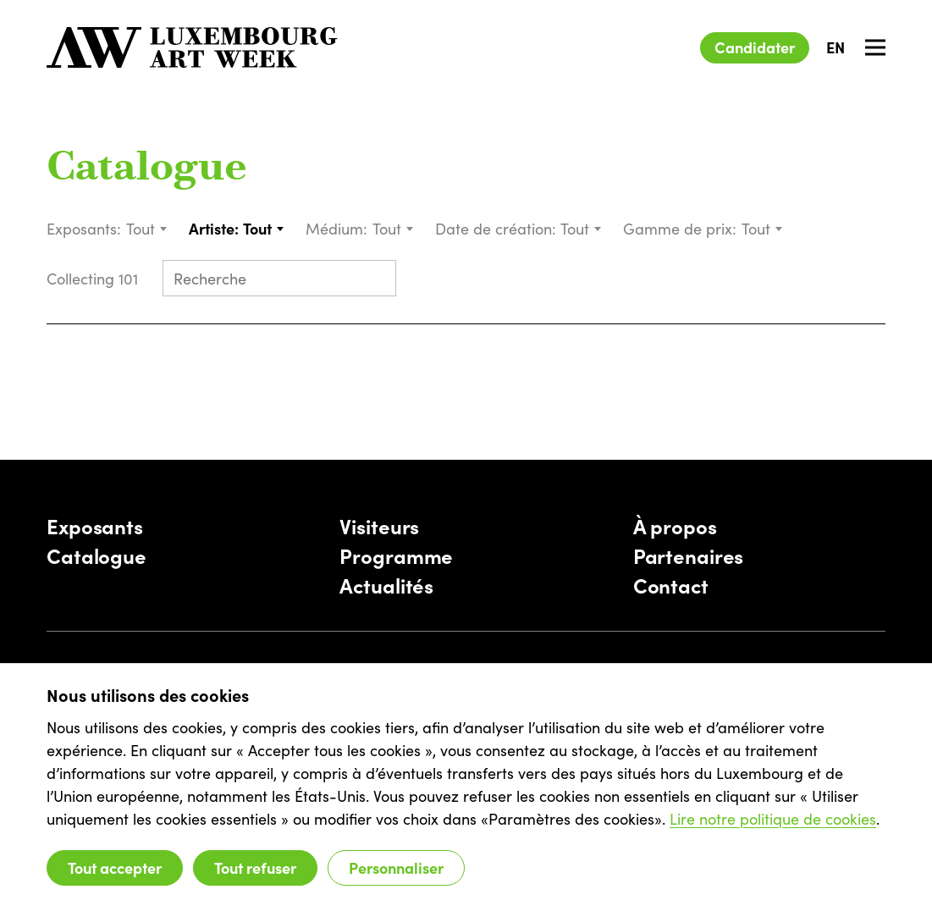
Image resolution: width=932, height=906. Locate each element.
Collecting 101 (94, 278)
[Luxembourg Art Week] (192, 47)
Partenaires (688, 555)
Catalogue (147, 169)
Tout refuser (255, 867)
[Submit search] (376, 280)
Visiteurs (379, 525)
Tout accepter (115, 867)
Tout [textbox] (140, 228)
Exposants (95, 525)
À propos (675, 525)
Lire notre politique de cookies (773, 818)
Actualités (386, 584)
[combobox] (147, 228)
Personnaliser (396, 867)
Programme (396, 555)
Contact (671, 584)
